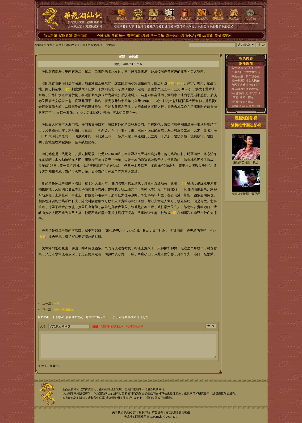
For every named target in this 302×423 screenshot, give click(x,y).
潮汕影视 (170, 17)
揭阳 (180, 83)
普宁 (183, 183)
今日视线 (103, 35)
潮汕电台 (234, 17)
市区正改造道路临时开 (245, 84)
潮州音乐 (157, 35)
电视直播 (218, 17)
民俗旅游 (227, 26)
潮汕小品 (187, 35)
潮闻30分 (118, 35)
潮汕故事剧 (205, 35)
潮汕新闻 (137, 17)
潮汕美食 (186, 17)
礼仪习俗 (155, 26)
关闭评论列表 (139, 317)
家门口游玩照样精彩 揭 (245, 93)
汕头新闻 (50, 35)
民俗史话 (203, 26)
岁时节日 (131, 26)
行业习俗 (167, 26)
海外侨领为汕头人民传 (245, 80)
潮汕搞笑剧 (223, 35)
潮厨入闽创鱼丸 (64, 309)
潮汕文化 (121, 17)
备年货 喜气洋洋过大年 (245, 68)
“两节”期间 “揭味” (242, 97)
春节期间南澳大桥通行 (245, 89)
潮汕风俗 (119, 26)
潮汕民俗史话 (90, 45)
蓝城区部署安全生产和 (245, 106)
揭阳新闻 (65, 35)
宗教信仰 (179, 26)
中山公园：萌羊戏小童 (245, 76)
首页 (58, 45)
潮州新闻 (80, 35)
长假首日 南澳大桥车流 (245, 72)
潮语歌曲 (172, 35)
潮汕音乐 (153, 17)
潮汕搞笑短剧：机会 (246, 162)
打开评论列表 (121, 317)
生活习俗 (143, 26)
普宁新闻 (133, 35)
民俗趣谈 (215, 26)
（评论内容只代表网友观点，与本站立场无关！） (74, 317)
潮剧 (145, 35)
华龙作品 (250, 17)
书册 (56, 303)
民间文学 (191, 26)
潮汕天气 (202, 17)
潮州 (170, 83)
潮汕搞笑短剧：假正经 (246, 193)
